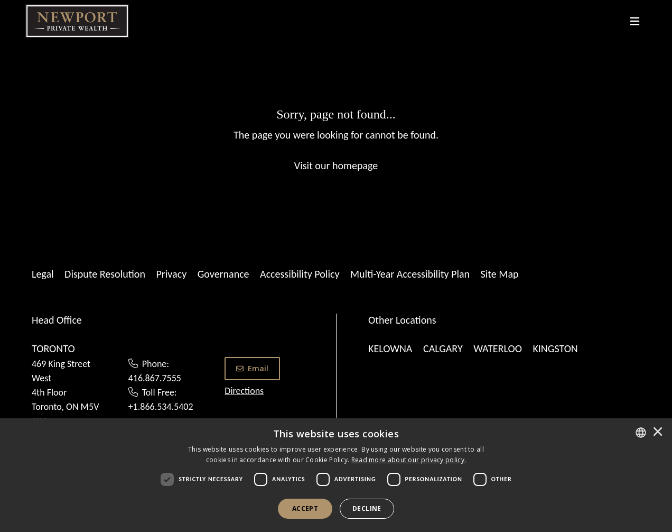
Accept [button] (305, 508)
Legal (43, 274)
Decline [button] (366, 508)
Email (252, 368)
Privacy (171, 274)
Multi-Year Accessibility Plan (410, 274)
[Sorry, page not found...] (336, 139)
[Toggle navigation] (635, 21)
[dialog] (336, 475)
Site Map (500, 274)
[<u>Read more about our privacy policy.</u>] (408, 459)
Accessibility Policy (299, 274)
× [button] (658, 432)
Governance (223, 274)
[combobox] (641, 432)
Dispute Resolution (104, 274)
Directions (244, 391)
